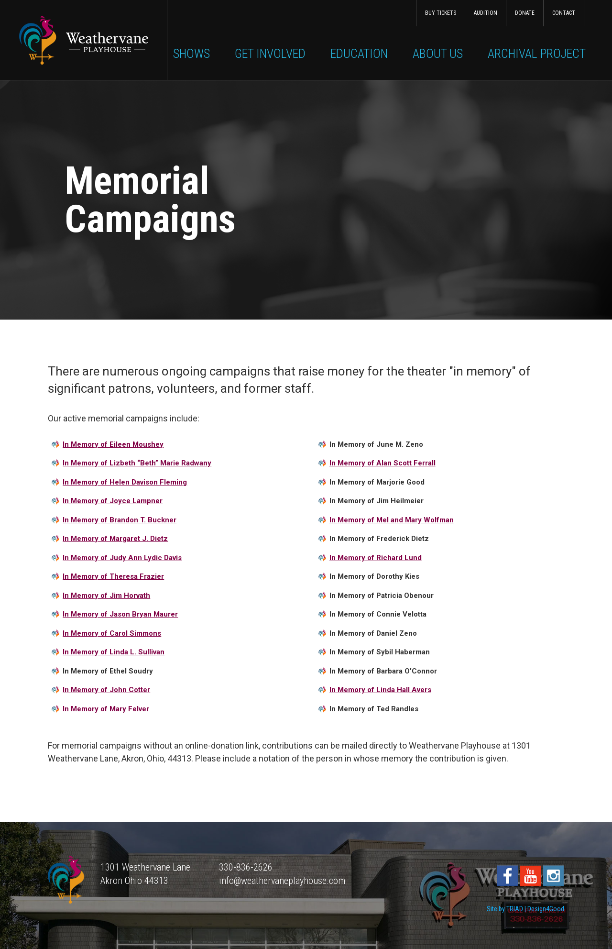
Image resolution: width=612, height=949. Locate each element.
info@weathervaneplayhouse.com (282, 880)
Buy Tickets (440, 13)
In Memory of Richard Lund (375, 557)
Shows (191, 53)
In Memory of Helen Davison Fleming (125, 482)
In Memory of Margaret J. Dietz (115, 538)
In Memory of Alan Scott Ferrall (382, 463)
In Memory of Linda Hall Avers (380, 689)
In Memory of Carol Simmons (112, 633)
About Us (438, 53)
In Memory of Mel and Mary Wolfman (391, 520)
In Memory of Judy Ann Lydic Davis (122, 557)
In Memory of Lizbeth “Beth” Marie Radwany (137, 463)
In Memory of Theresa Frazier (113, 576)
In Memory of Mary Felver (106, 709)
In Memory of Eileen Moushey (113, 444)
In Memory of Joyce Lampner (113, 501)
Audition (485, 13)
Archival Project (537, 53)
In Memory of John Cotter (106, 689)
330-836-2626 (246, 867)
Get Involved (270, 53)
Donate (525, 13)
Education (359, 53)
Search (598, 13)
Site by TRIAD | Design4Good (525, 909)
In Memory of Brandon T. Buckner (119, 520)
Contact (563, 13)
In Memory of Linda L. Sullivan (113, 652)
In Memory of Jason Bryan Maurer (120, 614)
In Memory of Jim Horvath (106, 595)
